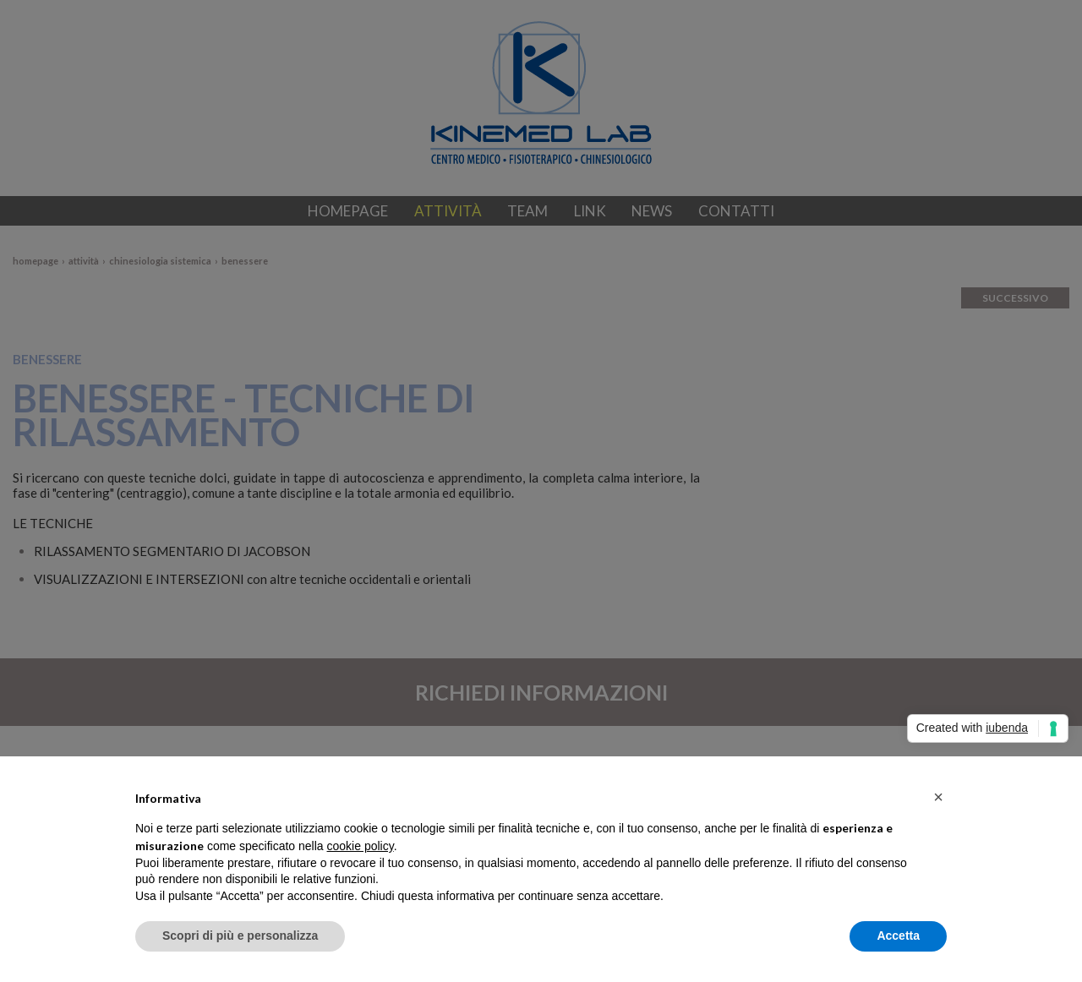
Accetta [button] (898, 935)
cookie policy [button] (360, 846)
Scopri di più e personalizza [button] (240, 935)
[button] (938, 796)
